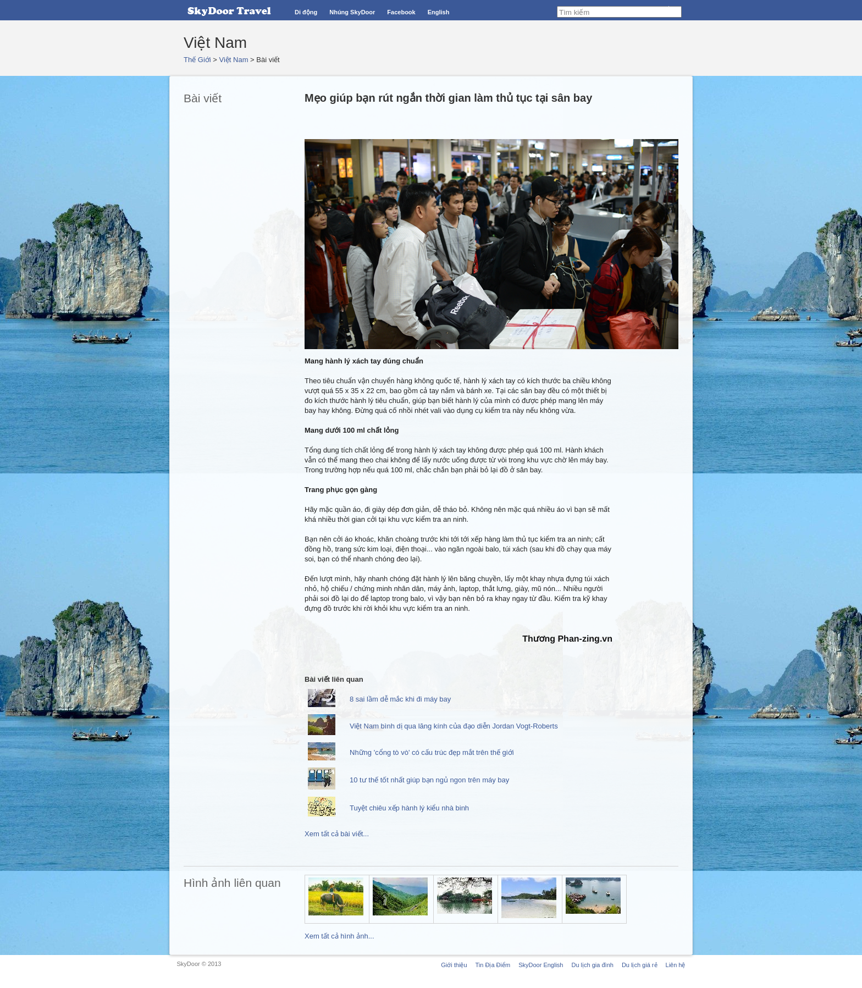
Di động (306, 12)
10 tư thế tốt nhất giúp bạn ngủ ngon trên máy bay (429, 780)
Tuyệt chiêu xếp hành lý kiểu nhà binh (409, 808)
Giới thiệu (454, 965)
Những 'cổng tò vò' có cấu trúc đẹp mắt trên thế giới (432, 752)
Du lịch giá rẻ (639, 965)
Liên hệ (676, 965)
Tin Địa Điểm (493, 965)
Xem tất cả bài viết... (337, 834)
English (439, 12)
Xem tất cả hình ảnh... (339, 936)
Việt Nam (233, 60)
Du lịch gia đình (592, 965)
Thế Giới (197, 60)
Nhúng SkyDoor (352, 12)
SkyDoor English (540, 965)
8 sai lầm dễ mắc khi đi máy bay (400, 699)
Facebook (401, 12)
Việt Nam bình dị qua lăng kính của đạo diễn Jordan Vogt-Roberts (454, 726)
